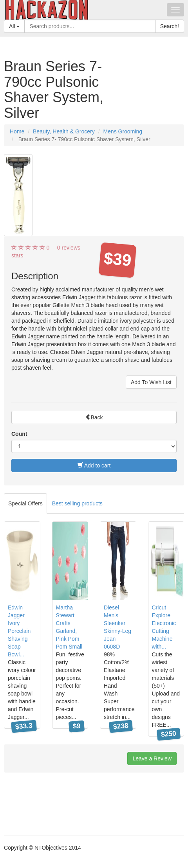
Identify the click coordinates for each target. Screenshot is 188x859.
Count (19, 434)
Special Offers (25, 503)
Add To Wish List (151, 382)
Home (17, 131)
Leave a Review (152, 758)
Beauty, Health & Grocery (64, 131)
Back (94, 417)
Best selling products (77, 503)
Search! (169, 26)
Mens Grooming (122, 131)
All (14, 26)
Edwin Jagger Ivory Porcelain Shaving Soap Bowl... (19, 631)
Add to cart (94, 465)
